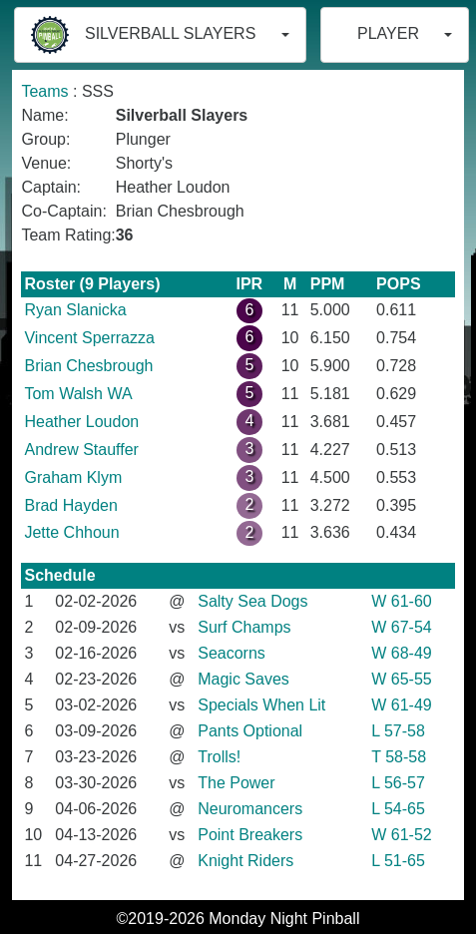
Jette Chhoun (71, 532)
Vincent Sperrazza (89, 337)
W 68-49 (401, 653)
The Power (236, 782)
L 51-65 (398, 860)
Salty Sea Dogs (252, 601)
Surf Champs (244, 627)
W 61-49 (401, 705)
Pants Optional (250, 730)
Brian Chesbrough (88, 365)
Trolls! (219, 756)
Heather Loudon (81, 421)
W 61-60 (401, 601)
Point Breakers (250, 834)
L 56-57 (398, 782)
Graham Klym (73, 477)
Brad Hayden (70, 505)
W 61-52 (401, 834)
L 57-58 (398, 730)
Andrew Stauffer (81, 449)
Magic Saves (243, 679)
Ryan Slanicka (75, 309)
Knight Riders (245, 860)
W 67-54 (401, 627)
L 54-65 (398, 808)
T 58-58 (398, 756)
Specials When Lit (261, 705)
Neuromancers (250, 808)
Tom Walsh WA (78, 393)
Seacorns (231, 653)
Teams (44, 91)
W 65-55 (401, 679)
